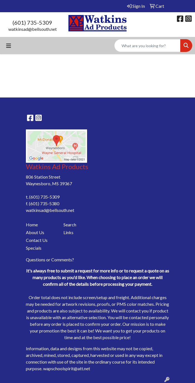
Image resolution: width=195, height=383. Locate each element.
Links (68, 232)
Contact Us (37, 240)
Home (32, 224)
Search (69, 224)
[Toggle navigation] (8, 46)
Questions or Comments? (50, 259)
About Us (35, 232)
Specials (33, 248)
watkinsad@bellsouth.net (32, 29)
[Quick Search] (147, 45)
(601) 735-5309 (32, 22)
